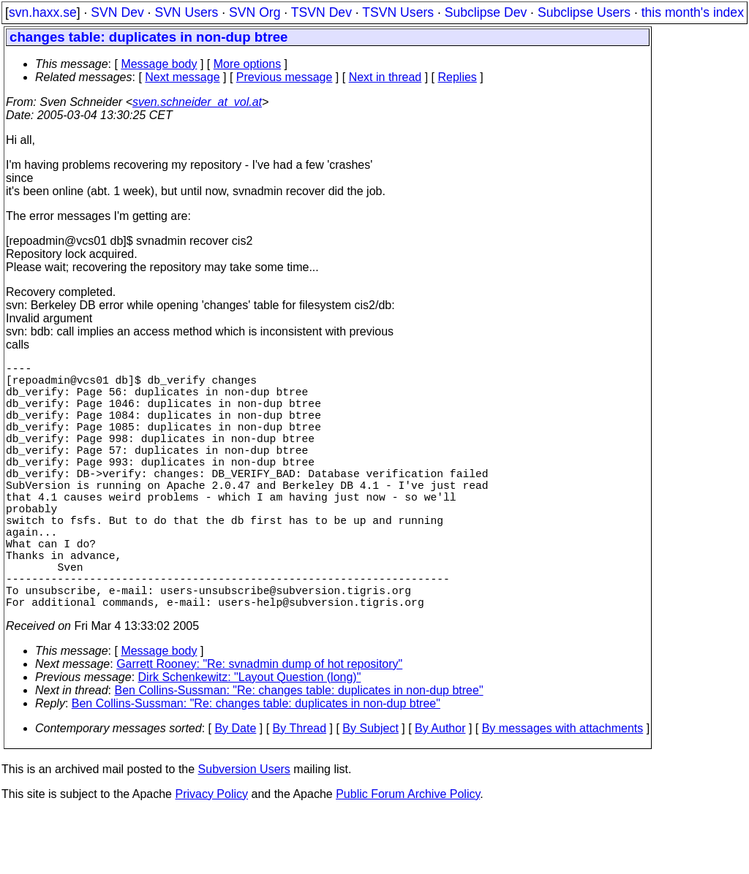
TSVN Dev (321, 12)
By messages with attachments (563, 789)
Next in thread (385, 77)
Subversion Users (244, 830)
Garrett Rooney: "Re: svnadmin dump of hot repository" (259, 725)
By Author (440, 789)
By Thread (300, 789)
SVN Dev (117, 12)
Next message (182, 77)
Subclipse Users (584, 12)
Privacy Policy (211, 855)
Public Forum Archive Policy (408, 855)
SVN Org (254, 12)
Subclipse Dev (486, 12)
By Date (235, 789)
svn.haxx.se (43, 12)
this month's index (692, 12)
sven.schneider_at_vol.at (197, 102)
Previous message (284, 77)
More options (248, 64)
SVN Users (186, 12)
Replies (457, 77)
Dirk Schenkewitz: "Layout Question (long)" (249, 738)
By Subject (370, 789)
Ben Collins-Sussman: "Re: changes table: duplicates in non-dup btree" (299, 751)
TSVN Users (398, 12)
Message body (159, 64)
